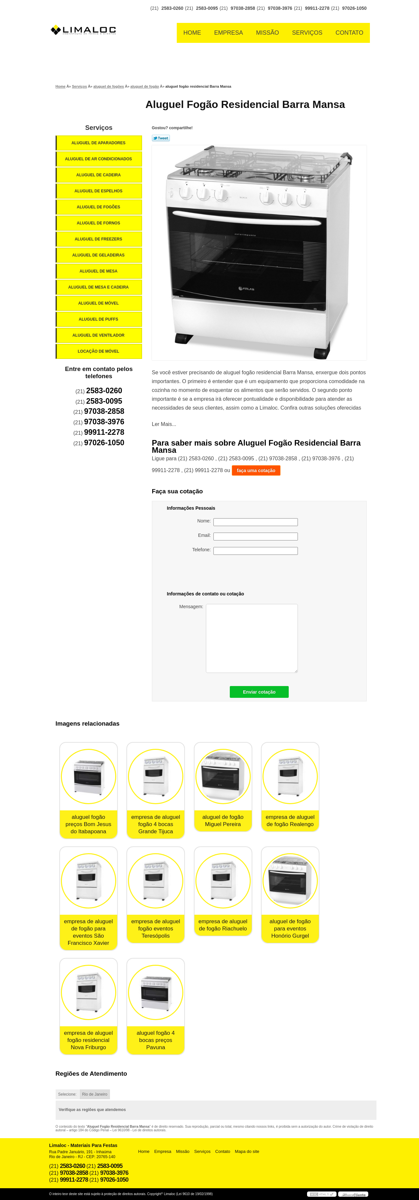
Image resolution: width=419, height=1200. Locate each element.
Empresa (228, 32)
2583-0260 (172, 8)
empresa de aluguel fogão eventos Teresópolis (155, 928)
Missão (267, 32)
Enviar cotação (259, 692)
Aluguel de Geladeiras (99, 255)
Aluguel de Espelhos (98, 191)
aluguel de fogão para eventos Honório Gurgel (290, 928)
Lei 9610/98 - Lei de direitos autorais (139, 1130)
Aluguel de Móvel (99, 303)
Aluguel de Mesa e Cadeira (99, 287)
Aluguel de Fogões (99, 207)
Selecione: (67, 1094)
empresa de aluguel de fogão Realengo (290, 820)
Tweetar (161, 138)
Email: (248, 536)
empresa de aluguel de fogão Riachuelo (222, 925)
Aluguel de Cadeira (99, 175)
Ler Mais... (164, 424)
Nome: (247, 522)
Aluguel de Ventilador (98, 335)
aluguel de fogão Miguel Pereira (223, 820)
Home (192, 32)
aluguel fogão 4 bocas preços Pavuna (155, 1040)
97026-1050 (354, 8)
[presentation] (252, 574)
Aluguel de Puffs (99, 319)
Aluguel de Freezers (99, 239)
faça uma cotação (256, 470)
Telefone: (245, 551)
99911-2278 (317, 8)
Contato (349, 32)
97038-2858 (243, 8)
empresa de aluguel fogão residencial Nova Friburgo (88, 1040)
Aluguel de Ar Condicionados (99, 159)
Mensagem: (238, 638)
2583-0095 (207, 8)
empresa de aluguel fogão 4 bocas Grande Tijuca (155, 824)
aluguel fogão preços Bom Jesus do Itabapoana (88, 824)
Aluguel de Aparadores (98, 143)
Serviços (307, 32)
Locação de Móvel (99, 351)
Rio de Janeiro (94, 1094)
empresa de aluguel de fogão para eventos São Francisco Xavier (88, 932)
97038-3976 (280, 8)
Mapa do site (247, 1151)
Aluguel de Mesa (99, 271)
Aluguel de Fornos (99, 223)
